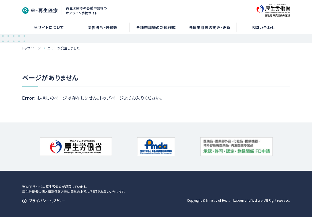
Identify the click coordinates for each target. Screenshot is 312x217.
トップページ (31, 48)
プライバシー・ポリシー (47, 200)
